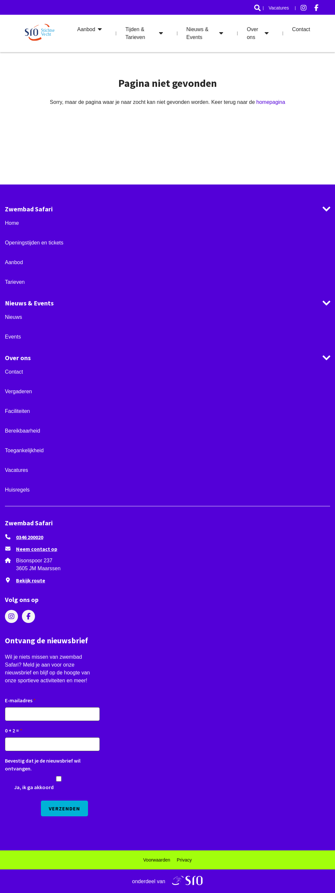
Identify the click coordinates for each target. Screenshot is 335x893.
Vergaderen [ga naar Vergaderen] (18, 391)
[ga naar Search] (257, 8)
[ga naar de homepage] (41, 33)
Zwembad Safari (29, 209)
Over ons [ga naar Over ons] (252, 33)
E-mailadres (18, 700)
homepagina (270, 102)
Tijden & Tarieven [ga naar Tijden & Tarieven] (135, 33)
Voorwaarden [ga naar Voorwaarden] (156, 860)
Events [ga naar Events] (13, 337)
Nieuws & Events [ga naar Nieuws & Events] (197, 33)
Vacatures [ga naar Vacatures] (16, 470)
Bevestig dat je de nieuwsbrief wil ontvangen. (42, 764)
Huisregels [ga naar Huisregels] (17, 490)
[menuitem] (257, 8)
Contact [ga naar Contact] (301, 29)
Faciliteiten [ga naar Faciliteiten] (17, 411)
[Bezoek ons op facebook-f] (316, 8)
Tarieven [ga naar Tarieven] (15, 282)
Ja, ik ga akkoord (34, 787)
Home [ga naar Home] (12, 223)
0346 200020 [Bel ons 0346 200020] (29, 537)
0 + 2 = (12, 730)
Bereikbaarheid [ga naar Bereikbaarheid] (22, 431)
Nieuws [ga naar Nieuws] (13, 317)
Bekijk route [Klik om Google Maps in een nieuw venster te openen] (30, 580)
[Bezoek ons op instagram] (304, 8)
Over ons (18, 358)
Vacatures (279, 7)
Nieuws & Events (29, 303)
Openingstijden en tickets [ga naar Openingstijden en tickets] (34, 242)
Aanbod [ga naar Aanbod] (86, 29)
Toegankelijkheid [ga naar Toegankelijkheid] (24, 450)
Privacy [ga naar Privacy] (184, 860)
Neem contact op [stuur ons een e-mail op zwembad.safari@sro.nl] (36, 549)
